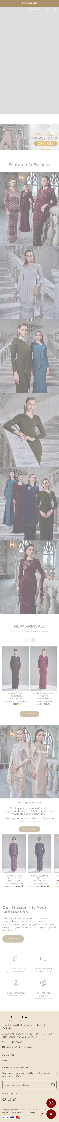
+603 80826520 (12, 1042)
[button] (27, 146)
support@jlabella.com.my (18, 1047)
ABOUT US (8, 1054)
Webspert (32, 1112)
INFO (5, 1060)
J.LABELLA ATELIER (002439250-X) (35, 1109)
